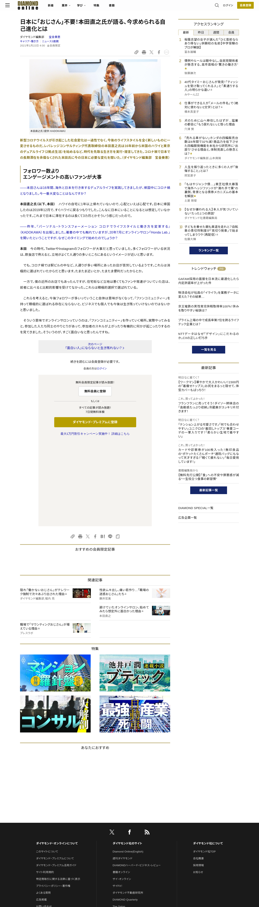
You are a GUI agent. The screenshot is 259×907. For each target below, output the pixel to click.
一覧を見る (208, 349)
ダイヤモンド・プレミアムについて (55, 773)
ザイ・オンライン (122, 794)
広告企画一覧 (187, 517)
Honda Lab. (159, 232)
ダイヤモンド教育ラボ (125, 842)
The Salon (119, 821)
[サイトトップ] (38, 7)
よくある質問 (43, 807)
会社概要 (198, 773)
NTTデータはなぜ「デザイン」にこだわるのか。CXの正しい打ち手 (208, 336)
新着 (66, 7)
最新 (186, 32)
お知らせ (198, 787)
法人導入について (46, 828)
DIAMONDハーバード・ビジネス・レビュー (137, 780)
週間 (216, 32)
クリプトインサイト (123, 835)
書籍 (127, 7)
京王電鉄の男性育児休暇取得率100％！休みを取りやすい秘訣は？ (208, 308)
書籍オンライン (121, 787)
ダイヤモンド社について (208, 758)
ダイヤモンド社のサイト (127, 758)
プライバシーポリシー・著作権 (53, 801)
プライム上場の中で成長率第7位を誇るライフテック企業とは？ (208, 322)
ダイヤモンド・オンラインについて (57, 758)
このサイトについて (47, 766)
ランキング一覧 (208, 250)
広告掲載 (41, 814)
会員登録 (230, 7)
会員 (231, 32)
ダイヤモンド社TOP (204, 766)
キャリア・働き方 (29, 41)
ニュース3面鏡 (50, 41)
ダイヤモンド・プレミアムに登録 (95, 422)
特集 (111, 7)
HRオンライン (121, 828)
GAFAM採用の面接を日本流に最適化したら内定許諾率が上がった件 (208, 281)
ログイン (213, 7)
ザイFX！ (118, 801)
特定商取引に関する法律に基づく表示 (58, 794)
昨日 (201, 32)
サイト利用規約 (45, 787)
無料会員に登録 (95, 391)
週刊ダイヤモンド (123, 773)
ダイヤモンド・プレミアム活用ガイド (56, 780)
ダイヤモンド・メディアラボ (128, 849)
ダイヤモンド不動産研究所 (128, 807)
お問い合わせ (44, 821)
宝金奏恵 (54, 37)
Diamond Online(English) (128, 766)
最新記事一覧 (208, 490)
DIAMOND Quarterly (125, 814)
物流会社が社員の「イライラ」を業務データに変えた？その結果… (208, 294)
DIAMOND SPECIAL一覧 (195, 508)
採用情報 (198, 780)
